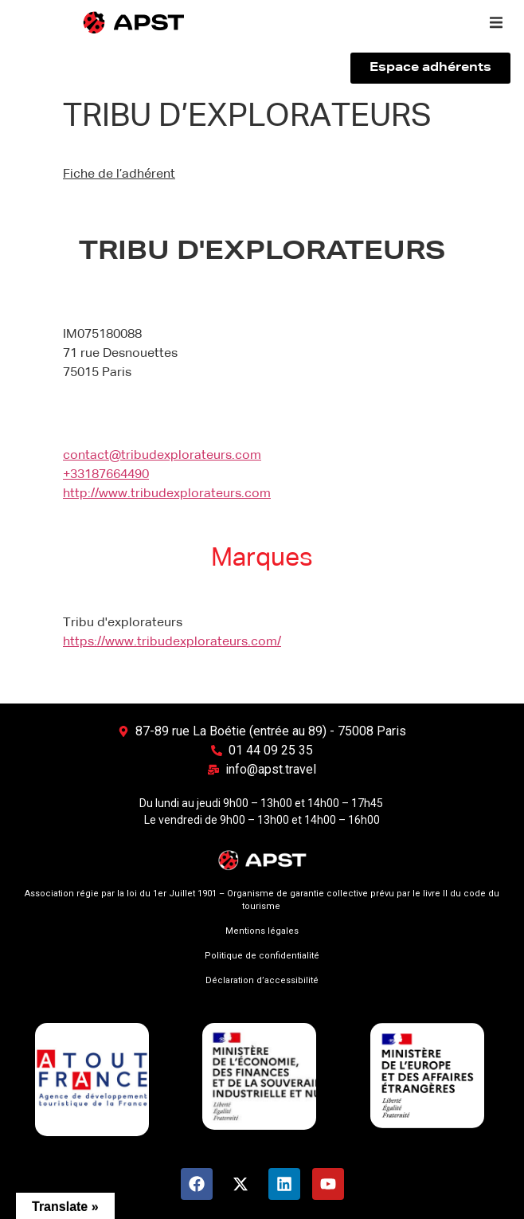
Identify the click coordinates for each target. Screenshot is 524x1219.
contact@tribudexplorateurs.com (162, 455)
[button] (496, 22)
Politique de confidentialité (262, 956)
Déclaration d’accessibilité (262, 980)
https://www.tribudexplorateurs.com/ (172, 642)
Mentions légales (262, 931)
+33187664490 (106, 474)
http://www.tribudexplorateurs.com (167, 494)
